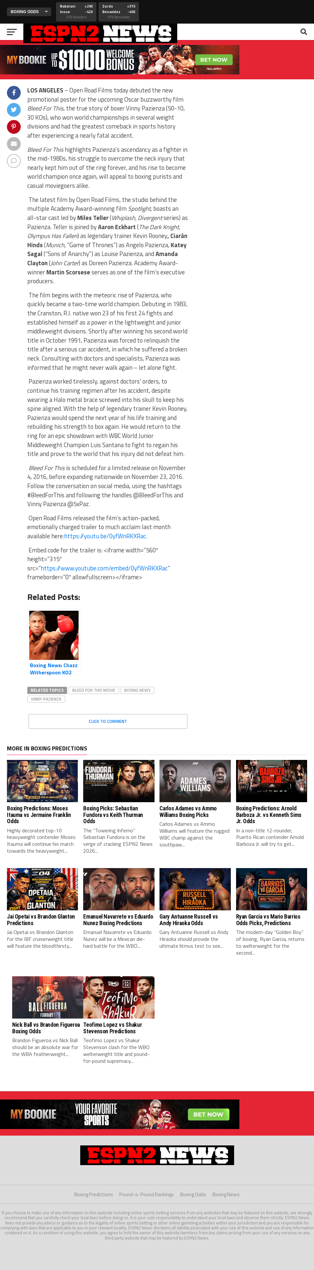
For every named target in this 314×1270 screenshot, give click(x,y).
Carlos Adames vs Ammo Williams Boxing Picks (188, 811)
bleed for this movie (93, 690)
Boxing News (226, 1194)
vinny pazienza (46, 699)
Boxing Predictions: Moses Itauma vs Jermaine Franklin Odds (39, 814)
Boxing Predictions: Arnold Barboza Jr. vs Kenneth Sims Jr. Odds (269, 814)
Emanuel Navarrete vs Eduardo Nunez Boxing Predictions (118, 919)
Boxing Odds (193, 1194)
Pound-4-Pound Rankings (146, 1194)
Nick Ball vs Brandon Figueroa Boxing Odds (46, 1028)
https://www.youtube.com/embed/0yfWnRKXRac (104, 568)
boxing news (137, 690)
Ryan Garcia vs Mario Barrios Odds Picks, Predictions (268, 919)
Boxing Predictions (93, 1194)
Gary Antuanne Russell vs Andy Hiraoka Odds (188, 919)
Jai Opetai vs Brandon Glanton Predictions (41, 919)
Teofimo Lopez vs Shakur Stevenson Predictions (112, 1028)
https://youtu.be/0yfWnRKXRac (105, 536)
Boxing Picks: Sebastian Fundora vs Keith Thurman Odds (113, 814)
